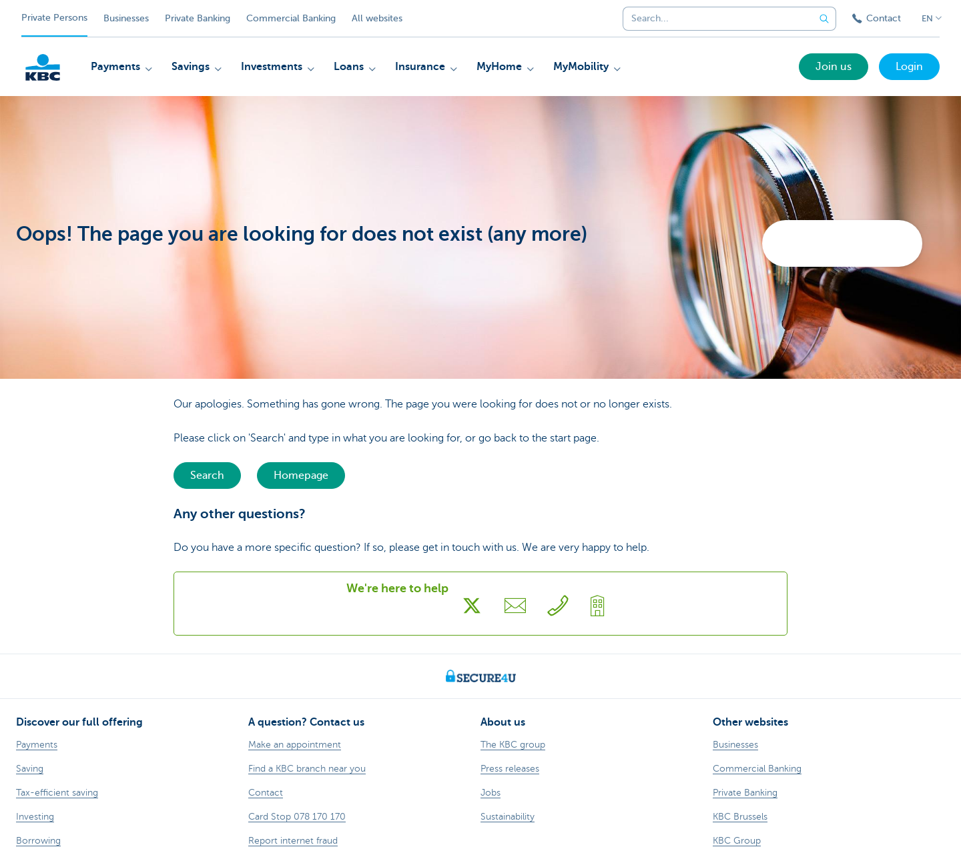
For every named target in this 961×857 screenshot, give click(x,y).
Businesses (126, 18)
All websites (377, 18)
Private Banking (197, 18)
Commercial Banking (291, 18)
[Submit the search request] (824, 19)
